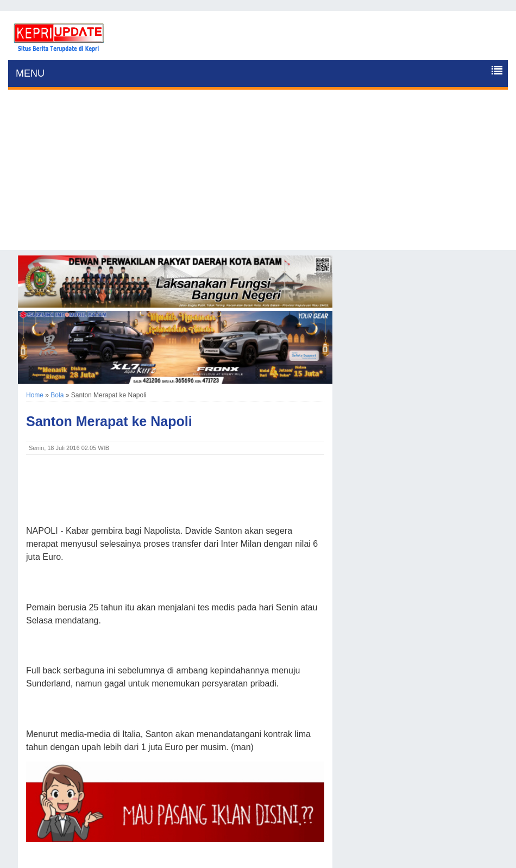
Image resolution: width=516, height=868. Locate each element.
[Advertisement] (258, 174)
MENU (30, 73)
